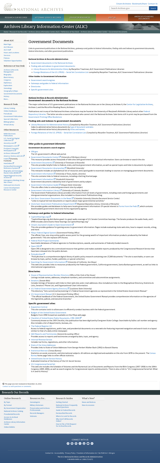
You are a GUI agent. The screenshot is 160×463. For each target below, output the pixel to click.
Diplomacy (8, 83)
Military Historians (36, 405)
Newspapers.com (11, 146)
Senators (35, 280)
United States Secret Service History (46, 358)
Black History (9, 77)
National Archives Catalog (13, 411)
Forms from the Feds (129, 206)
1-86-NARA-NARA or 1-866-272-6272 (80, 459)
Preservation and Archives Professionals (40, 409)
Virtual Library (9, 124)
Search (153, 8)
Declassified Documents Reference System (13, 167)
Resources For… (38, 398)
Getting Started (62, 402)
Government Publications (13, 116)
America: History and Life (14, 156)
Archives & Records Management (11, 71)
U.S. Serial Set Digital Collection (11, 139)
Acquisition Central (39, 307)
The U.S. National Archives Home (33, 7)
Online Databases (10, 111)
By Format (8, 405)
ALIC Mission (8, 47)
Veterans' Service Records (48, 17)
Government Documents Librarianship (48, 168)
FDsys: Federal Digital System (43, 232)
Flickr (92, 443)
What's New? (88, 398)
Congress (7, 80)
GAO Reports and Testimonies (44, 334)
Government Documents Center (46, 157)
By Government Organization (15, 408)
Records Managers (37, 413)
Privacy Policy (70, 453)
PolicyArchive (38, 254)
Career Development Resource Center (12, 189)
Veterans (33, 416)
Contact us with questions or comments (17, 386)
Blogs (88, 443)
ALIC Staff (7, 50)
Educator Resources (80, 17)
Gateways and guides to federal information (49, 83)
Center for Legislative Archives (140, 104)
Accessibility (59, 453)
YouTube (84, 443)
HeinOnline (9, 163)
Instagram (76, 443)
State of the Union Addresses (43, 345)
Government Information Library (46, 190)
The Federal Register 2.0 (41, 326)
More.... (6, 99)
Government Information (43, 173)
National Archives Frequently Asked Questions (67, 406)
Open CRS (36, 246)
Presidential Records (12, 414)
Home (6, 32)
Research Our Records (16, 17)
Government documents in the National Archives (52, 63)
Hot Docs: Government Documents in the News (52, 198)
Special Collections (11, 119)
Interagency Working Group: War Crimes (14, 181)
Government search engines (43, 80)
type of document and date (81, 127)
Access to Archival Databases (11, 418)
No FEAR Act (103, 453)
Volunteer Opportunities (13, 61)
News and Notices (89, 402)
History (6, 96)
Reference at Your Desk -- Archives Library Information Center (84, 32)
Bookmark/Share (139, 3)
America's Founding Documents (144, 17)
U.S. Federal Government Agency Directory (50, 288)
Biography (7, 74)
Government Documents (13, 94)
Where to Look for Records (66, 416)
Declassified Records (64, 413)
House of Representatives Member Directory (50, 275)
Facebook (68, 443)
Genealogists (35, 402)
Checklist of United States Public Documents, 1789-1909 (56, 318)
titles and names (77, 129)
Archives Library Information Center (14, 423)
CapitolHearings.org (41, 216)
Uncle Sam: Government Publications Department (53, 204)
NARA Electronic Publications (10, 135)
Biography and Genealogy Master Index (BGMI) (13, 172)
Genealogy (8, 88)
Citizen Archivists (123, 3)
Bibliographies (9, 122)
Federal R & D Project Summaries (45, 240)
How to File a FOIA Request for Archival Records (66, 425)
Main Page (7, 44)
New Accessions (88, 405)
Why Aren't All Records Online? (64, 420)
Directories (35, 86)
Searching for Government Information (49, 262)
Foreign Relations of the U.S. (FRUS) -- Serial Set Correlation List (61, 72)
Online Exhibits (9, 427)
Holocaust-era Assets (12, 185)
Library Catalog (9, 108)
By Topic (7, 402)
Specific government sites (42, 89)
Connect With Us (80, 439)
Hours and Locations (11, 52)
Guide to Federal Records (65, 410)
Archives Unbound (12, 153)
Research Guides (64, 398)
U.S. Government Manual (41, 294)
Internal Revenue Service (41, 339)
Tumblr (80, 443)
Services (7, 55)
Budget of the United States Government (48, 312)
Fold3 (7, 159)
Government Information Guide (45, 185)
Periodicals (8, 114)
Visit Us (112, 17)
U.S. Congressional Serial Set (43, 364)
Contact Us (153, 3)
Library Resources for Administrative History (50, 124)
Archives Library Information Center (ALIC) (44, 32)
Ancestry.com (10, 143)
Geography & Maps (11, 91)
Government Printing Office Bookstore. (45, 117)
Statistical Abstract (39, 350)
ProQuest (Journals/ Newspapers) (11, 149)
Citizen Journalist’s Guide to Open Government (52, 224)
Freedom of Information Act (87, 453)
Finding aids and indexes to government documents (53, 66)
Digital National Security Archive (13, 176)
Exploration (8, 85)
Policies (7, 58)
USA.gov (34, 151)
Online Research (12, 398)
